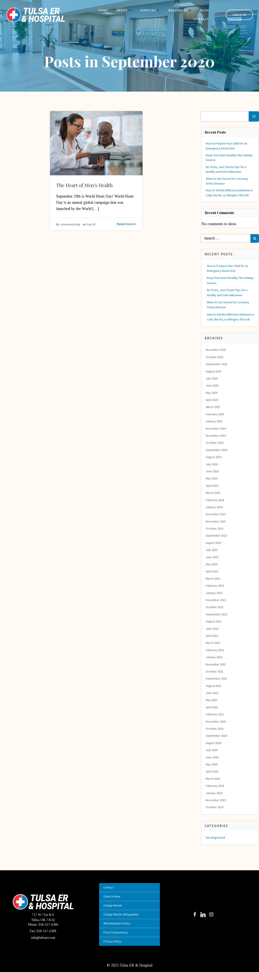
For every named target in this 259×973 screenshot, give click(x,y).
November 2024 (216, 436)
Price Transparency (116, 933)
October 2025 (215, 357)
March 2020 (213, 779)
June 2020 (212, 757)
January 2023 (214, 593)
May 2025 (212, 393)
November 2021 (216, 664)
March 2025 (213, 407)
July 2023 (212, 550)
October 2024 (215, 443)
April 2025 (212, 400)
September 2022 (216, 614)
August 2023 (214, 543)
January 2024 (214, 507)
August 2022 (214, 621)
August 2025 (214, 371)
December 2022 (216, 600)
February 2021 (215, 714)
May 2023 (212, 564)
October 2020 (215, 729)
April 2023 (212, 571)
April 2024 (212, 486)
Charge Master (113, 906)
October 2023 (215, 529)
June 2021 (212, 693)
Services (149, 11)
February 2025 (215, 414)
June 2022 (212, 629)
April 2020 (212, 772)
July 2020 (212, 750)
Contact (200, 19)
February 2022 (215, 650)
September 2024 (216, 450)
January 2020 (214, 793)
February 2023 (215, 586)
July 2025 (212, 378)
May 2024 (212, 479)
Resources (179, 11)
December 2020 (216, 721)
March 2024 (213, 493)
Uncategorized (215, 837)
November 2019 (216, 800)
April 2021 (212, 707)
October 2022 (215, 607)
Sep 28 (91, 226)
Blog (203, 11)
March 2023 (213, 578)
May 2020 (212, 764)
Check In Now (112, 897)
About (123, 11)
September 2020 (216, 736)
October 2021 (215, 671)
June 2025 (212, 386)
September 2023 (216, 536)
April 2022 (212, 636)
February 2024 (215, 500)
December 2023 (216, 514)
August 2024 (214, 457)
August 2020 (214, 743)
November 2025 (216, 350)
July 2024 (212, 464)
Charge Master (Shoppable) (121, 915)
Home (102, 11)
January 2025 (214, 421)
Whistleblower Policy (117, 924)
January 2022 (214, 657)
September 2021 (216, 679)
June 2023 (212, 557)
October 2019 (215, 807)
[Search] (253, 116)
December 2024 (216, 428)
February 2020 (215, 786)
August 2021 (214, 686)
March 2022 (213, 643)
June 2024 (212, 471)
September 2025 (216, 364)
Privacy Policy (113, 942)
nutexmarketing (70, 226)
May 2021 (212, 700)
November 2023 (216, 521)
